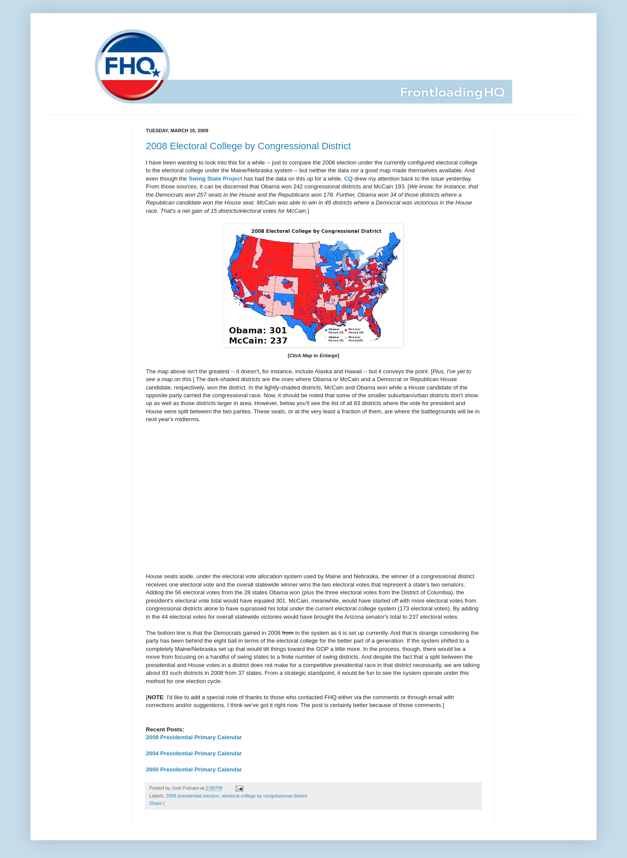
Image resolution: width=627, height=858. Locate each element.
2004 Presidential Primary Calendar (194, 753)
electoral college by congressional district (264, 795)
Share (155, 803)
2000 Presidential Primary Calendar (194, 769)
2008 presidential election (192, 795)
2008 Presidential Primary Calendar (194, 737)
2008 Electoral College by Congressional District (248, 146)
